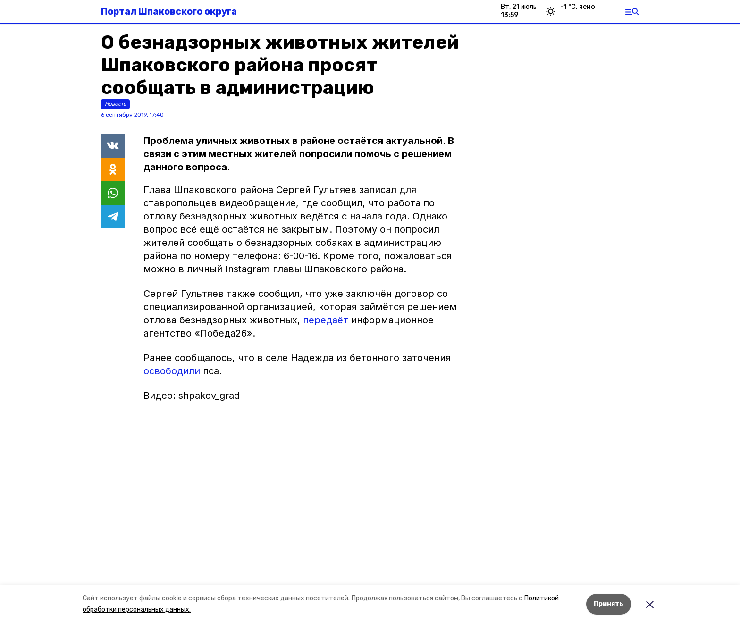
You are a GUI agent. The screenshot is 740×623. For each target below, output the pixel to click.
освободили (171, 371)
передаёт (325, 320)
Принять (608, 604)
